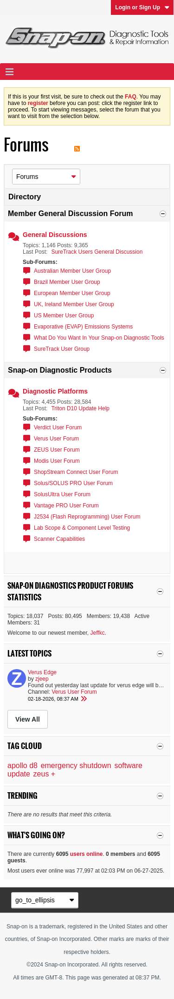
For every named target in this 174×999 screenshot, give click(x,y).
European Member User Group (72, 293)
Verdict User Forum (58, 427)
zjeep (42, 679)
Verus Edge (42, 672)
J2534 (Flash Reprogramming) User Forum (87, 516)
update (18, 774)
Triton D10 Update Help (80, 408)
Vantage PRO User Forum (66, 505)
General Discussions (55, 234)
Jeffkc (97, 633)
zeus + (44, 774)
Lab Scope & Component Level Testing (82, 528)
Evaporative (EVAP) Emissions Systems (83, 326)
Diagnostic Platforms (55, 391)
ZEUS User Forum (57, 450)
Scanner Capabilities (59, 539)
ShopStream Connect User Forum (76, 472)
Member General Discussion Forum (70, 213)
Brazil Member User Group (67, 282)
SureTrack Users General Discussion (96, 252)
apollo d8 (22, 765)
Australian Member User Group (72, 271)
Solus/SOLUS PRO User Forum (73, 483)
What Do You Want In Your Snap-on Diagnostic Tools (99, 338)
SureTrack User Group (62, 349)
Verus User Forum (56, 438)
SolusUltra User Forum (62, 494)
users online (86, 854)
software (128, 765)
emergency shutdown (76, 765)
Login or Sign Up (142, 7)
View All (27, 719)
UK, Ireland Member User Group (74, 304)
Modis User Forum (57, 461)
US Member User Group (64, 315)
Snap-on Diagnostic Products (60, 370)
